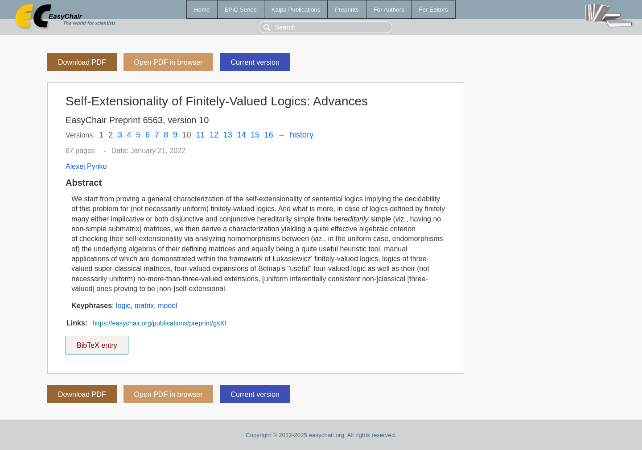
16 (268, 134)
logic (123, 305)
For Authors (389, 9)
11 (200, 134)
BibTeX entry (97, 342)
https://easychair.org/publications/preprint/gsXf (159, 323)
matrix (144, 305)
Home (202, 9)
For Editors (433, 9)
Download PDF (82, 62)
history (301, 134)
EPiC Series (241, 9)
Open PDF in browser (168, 62)
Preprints (346, 9)
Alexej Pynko (86, 166)
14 (241, 134)
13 (227, 134)
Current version (254, 62)
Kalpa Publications (296, 9)
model (167, 305)
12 (214, 134)
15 (255, 134)
